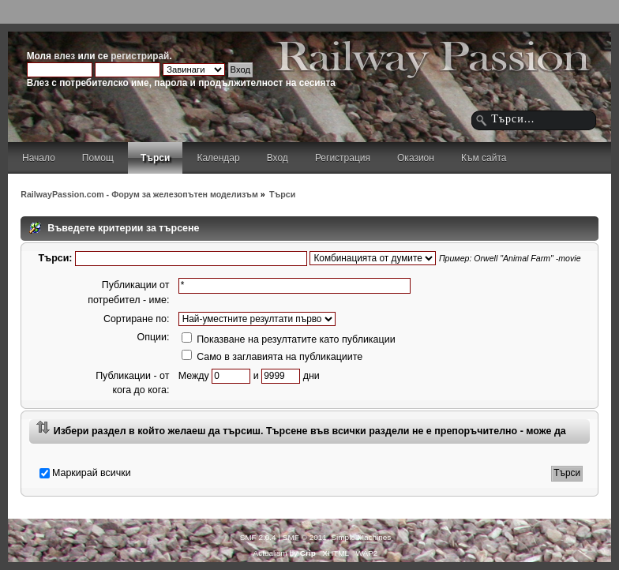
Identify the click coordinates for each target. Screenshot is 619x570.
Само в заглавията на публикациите (272, 356)
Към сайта (484, 157)
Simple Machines (361, 537)
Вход (277, 157)
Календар (218, 157)
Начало (38, 157)
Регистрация (342, 157)
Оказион (415, 157)
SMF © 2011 (305, 537)
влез (64, 56)
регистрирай (140, 56)
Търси (155, 157)
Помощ (98, 157)
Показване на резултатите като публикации (289, 339)
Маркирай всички (91, 472)
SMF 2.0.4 (258, 537)
